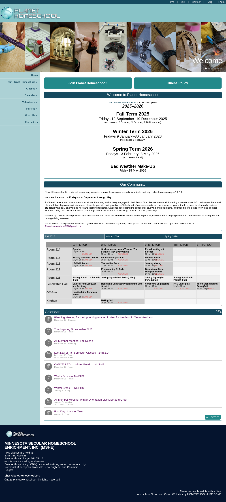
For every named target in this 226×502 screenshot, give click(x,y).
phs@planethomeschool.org (22, 475)
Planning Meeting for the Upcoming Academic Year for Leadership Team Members (103, 317)
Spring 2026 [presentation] (171, 236)
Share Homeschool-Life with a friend (201, 491)
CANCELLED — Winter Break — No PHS (79, 364)
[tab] (74, 236)
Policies (32, 108)
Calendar (31, 95)
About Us (31, 115)
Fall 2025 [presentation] (50, 236)
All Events (212, 417)
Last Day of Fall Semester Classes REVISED (81, 352)
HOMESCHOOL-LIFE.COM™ (204, 494)
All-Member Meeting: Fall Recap (73, 340)
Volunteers (30, 102)
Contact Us (31, 122)
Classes (32, 88)
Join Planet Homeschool (23, 81)
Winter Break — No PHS (69, 376)
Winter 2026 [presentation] (112, 236)
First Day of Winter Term (68, 411)
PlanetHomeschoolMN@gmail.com (63, 226)
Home (34, 75)
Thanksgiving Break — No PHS (73, 329)
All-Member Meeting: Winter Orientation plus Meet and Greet (90, 399)
